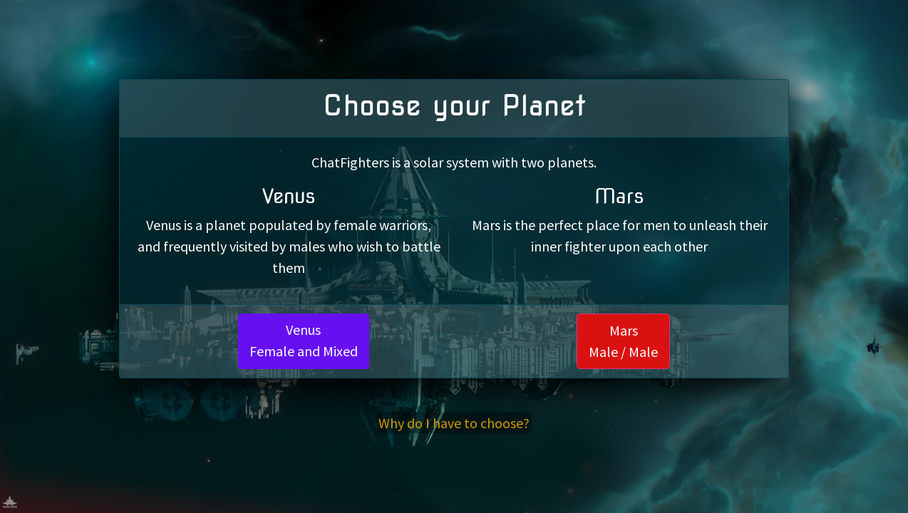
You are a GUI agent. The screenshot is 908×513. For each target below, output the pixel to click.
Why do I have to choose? (454, 423)
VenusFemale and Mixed (303, 340)
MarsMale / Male (623, 341)
